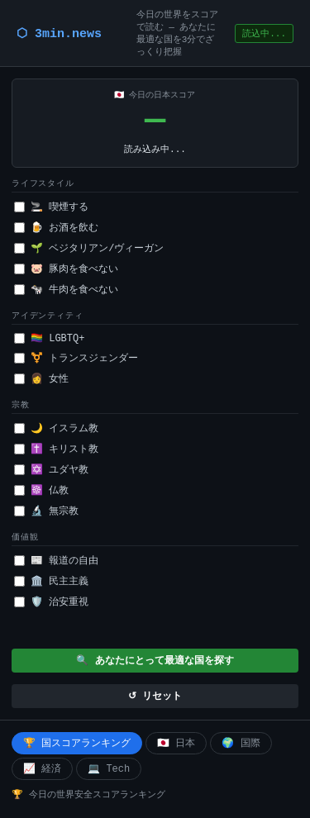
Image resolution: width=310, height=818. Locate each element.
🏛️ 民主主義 (51, 581)
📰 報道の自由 (56, 561)
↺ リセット (155, 696)
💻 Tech (109, 769)
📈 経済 (42, 769)
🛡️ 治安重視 (51, 602)
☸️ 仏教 (41, 491)
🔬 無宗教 (46, 511)
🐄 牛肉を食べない (66, 290)
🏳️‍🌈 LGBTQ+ (49, 339)
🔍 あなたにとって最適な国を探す (154, 661)
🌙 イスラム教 (56, 429)
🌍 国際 (241, 743)
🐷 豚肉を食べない (66, 269)
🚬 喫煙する (51, 207)
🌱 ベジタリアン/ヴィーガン (89, 248)
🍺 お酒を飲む (56, 228)
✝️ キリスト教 (56, 449)
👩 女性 (41, 379)
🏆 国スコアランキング (77, 743)
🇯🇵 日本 (176, 743)
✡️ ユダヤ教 (51, 470)
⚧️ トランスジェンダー (76, 358)
